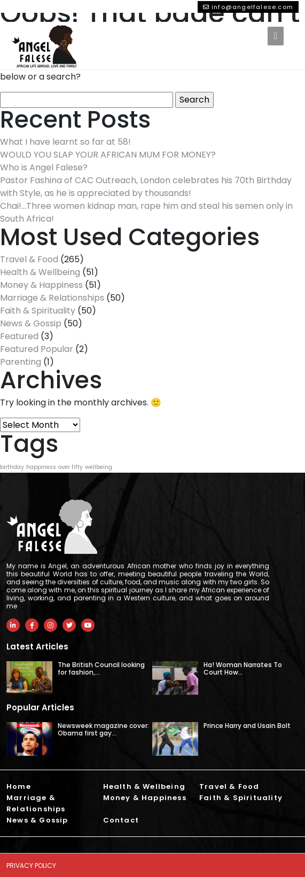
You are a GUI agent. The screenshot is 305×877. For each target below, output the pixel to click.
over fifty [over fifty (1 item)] (70, 467)
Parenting (20, 362)
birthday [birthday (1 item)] (12, 467)
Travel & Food (29, 259)
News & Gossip (30, 323)
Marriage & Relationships (52, 298)
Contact (121, 820)
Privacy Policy (31, 865)
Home (18, 786)
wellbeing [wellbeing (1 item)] (98, 467)
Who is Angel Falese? (44, 167)
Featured (19, 336)
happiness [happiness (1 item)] (41, 467)
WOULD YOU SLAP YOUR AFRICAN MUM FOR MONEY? (108, 154)
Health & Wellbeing (40, 272)
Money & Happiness (41, 285)
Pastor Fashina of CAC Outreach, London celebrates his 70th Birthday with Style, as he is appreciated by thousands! (146, 186)
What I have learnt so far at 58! (65, 142)
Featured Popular (36, 349)
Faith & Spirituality (37, 310)
